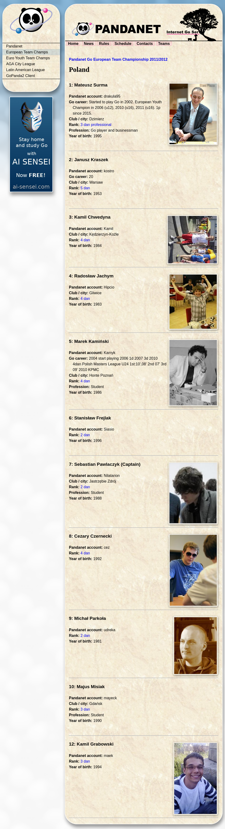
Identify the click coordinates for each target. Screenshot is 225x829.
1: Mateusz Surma (88, 84)
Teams (164, 44)
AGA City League (20, 64)
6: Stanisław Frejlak (90, 417)
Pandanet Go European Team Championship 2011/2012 (118, 59)
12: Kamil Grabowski (91, 744)
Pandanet (14, 46)
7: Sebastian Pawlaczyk (94, 464)
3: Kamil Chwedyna (89, 217)
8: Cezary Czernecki (90, 536)
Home (73, 44)
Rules (104, 44)
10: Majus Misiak (87, 686)
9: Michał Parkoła (87, 618)
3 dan (85, 709)
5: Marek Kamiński (89, 341)
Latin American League (25, 70)
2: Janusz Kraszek (88, 159)
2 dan (85, 435)
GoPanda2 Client (20, 76)
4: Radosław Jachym (91, 275)
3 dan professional (96, 125)
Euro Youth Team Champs (28, 58)
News (89, 44)
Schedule (123, 44)
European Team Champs (27, 52)
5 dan (85, 188)
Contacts (145, 44)
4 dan (85, 240)
